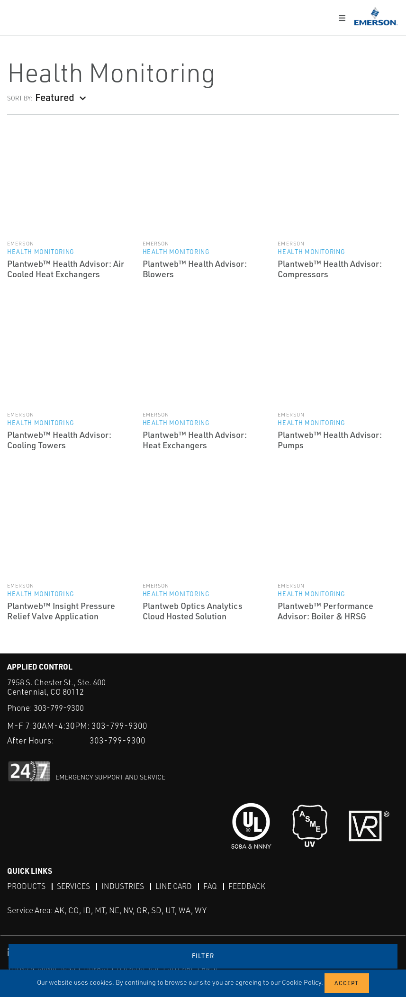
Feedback (246, 885)
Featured (54, 97)
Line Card (173, 885)
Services (73, 885)
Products (26, 885)
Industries (122, 885)
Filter (203, 956)
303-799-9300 (59, 708)
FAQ (210, 885)
